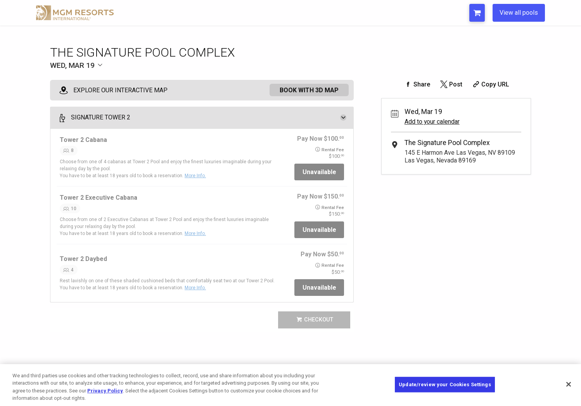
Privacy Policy (105, 391)
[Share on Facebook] (416, 84)
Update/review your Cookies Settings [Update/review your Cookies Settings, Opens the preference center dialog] (445, 384)
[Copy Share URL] (490, 84)
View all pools (519, 12)
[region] (290, 385)
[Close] (568, 384)
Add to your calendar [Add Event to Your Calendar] (432, 121)
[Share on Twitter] (450, 84)
